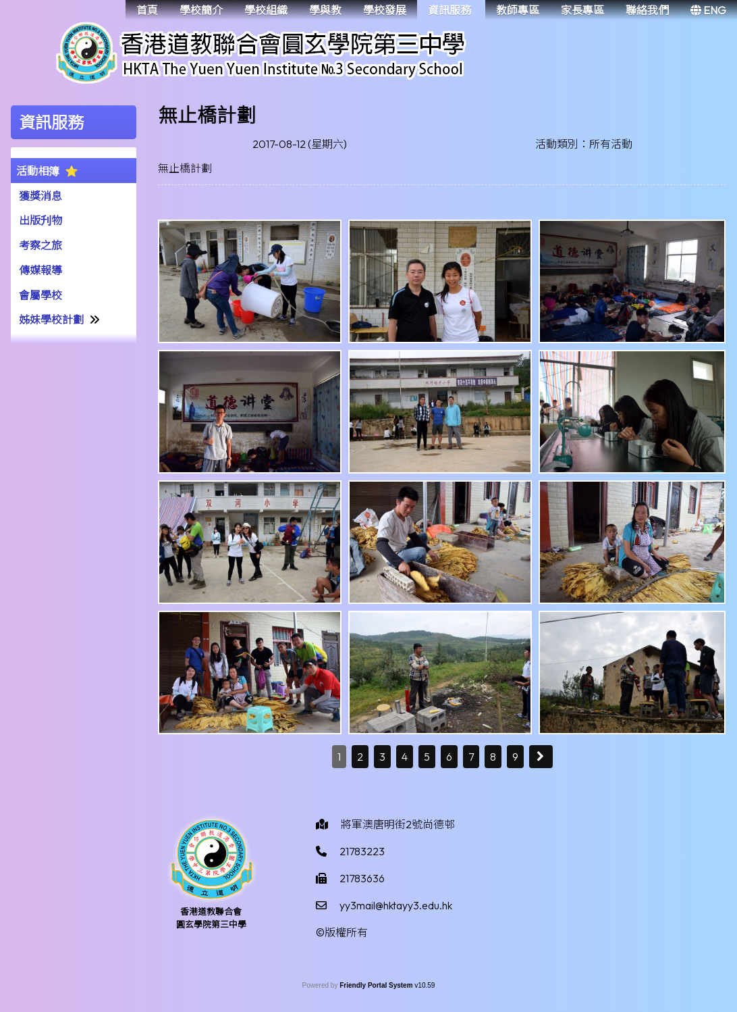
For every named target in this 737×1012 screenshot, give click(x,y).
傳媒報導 (40, 270)
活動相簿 (37, 171)
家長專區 (582, 10)
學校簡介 (201, 10)
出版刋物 (40, 220)
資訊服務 (449, 10)
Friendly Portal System (376, 985)
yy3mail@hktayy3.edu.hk (395, 905)
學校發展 (384, 10)
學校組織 (266, 10)
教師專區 (517, 10)
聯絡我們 (647, 10)
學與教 (325, 10)
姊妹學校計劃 (51, 319)
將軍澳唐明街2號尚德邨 (398, 824)
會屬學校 (40, 295)
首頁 (147, 10)
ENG (708, 10)
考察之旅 (40, 245)
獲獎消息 (40, 196)
